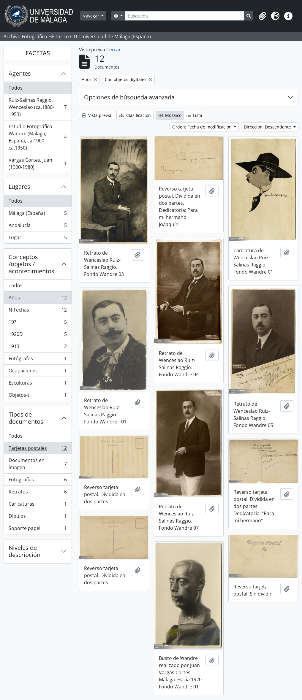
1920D (37, 335)
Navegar (91, 16)
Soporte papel (37, 529)
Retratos (37, 493)
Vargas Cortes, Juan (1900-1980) (37, 163)
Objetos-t (37, 396)
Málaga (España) (37, 214)
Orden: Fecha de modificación (202, 127)
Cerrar (113, 49)
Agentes (20, 73)
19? (37, 323)
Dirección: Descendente (268, 127)
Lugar (37, 238)
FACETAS (38, 53)
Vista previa (96, 115)
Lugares (19, 186)
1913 (37, 348)
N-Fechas (37, 311)
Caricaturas (37, 505)
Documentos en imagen (37, 464)
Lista (194, 115)
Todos (16, 88)
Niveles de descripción (24, 551)
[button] (262, 16)
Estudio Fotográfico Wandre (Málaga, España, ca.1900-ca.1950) (37, 137)
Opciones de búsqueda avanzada (129, 97)
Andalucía (37, 226)
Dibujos (37, 517)
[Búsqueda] (184, 15)
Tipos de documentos (26, 418)
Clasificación (135, 115)
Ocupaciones (37, 372)
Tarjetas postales (37, 449)
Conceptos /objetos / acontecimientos (31, 264)
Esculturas (37, 384)
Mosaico (170, 115)
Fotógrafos (37, 360)
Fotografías (37, 481)
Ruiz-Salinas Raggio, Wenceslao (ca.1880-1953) (37, 107)
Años (37, 299)
